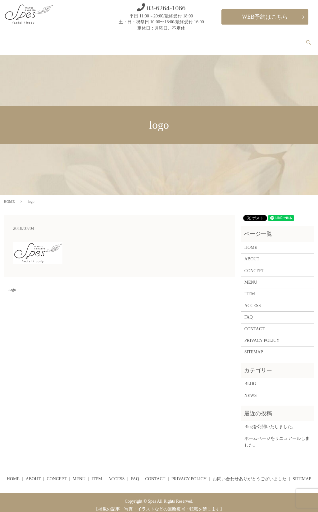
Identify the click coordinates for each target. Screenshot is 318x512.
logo (12, 284)
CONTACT (287, 39)
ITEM (210, 39)
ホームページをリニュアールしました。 (277, 436)
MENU (186, 39)
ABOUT (128, 39)
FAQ (260, 39)
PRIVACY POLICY (261, 335)
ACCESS (236, 39)
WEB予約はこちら (265, 17)
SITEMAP (253, 347)
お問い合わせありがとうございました (250, 473)
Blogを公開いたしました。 (270, 421)
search (311, 40)
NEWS (250, 390)
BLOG (250, 378)
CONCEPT (157, 39)
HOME (102, 39)
